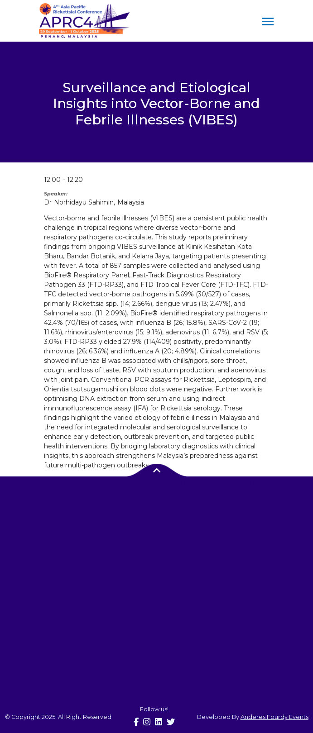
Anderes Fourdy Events (274, 717)
